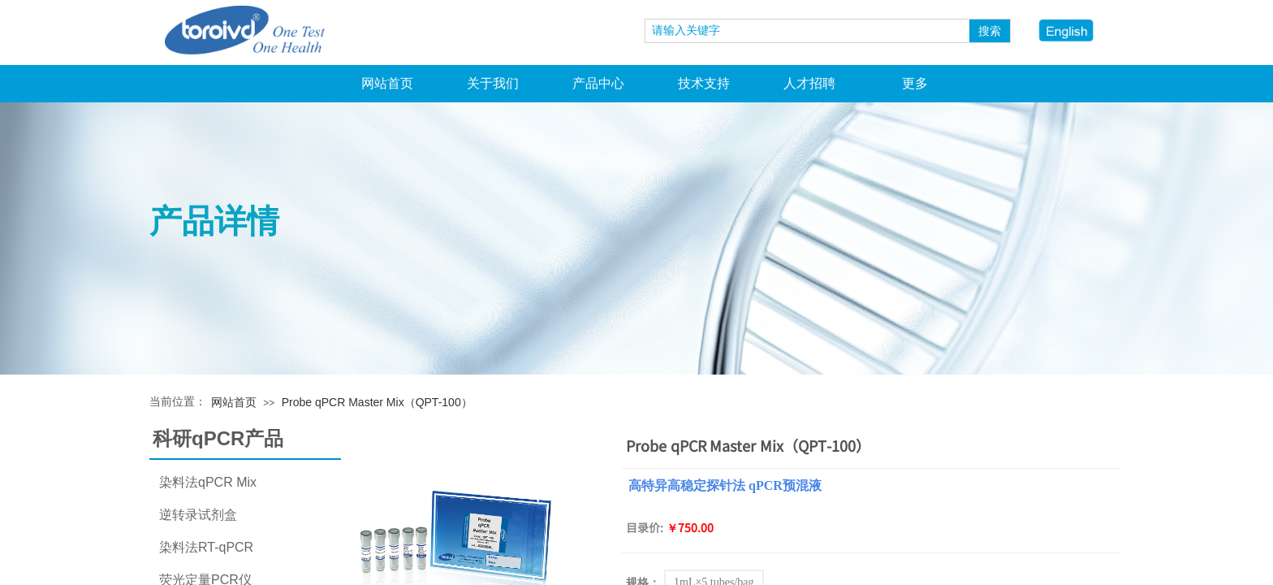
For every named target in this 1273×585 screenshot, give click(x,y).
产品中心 (598, 83)
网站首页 (387, 83)
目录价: (644, 527)
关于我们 (493, 83)
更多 (915, 83)
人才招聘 (809, 83)
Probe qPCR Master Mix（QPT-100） (377, 402)
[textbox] (807, 30)
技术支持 (704, 83)
